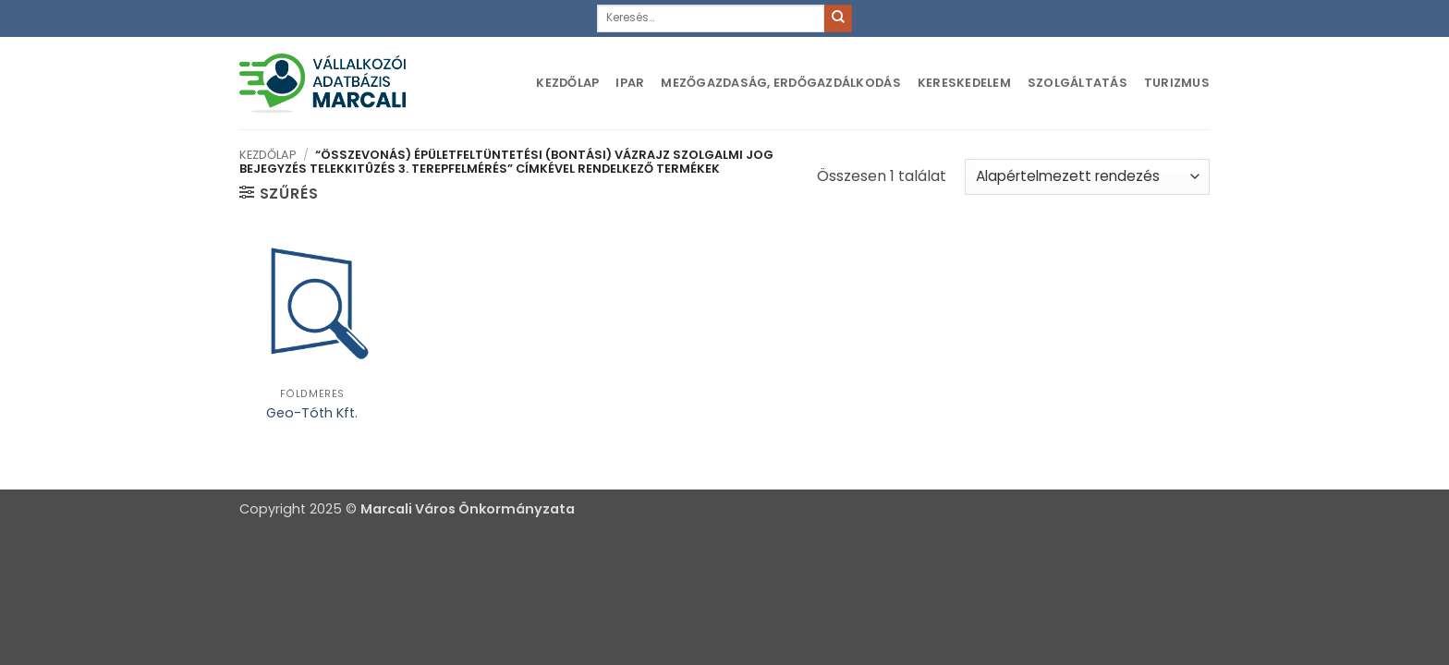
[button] (278, 193)
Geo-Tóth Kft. (312, 413)
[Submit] (838, 18)
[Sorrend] (1087, 177)
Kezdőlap (567, 83)
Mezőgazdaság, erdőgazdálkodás (780, 83)
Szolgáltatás (1077, 83)
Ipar (629, 83)
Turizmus (1177, 83)
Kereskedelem (964, 83)
